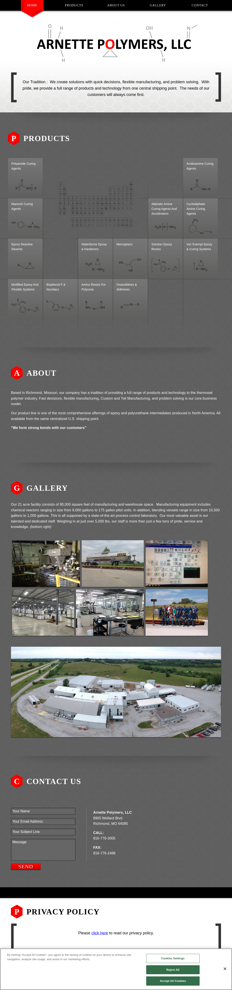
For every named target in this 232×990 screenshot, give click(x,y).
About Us (116, 5)
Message (43, 850)
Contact (200, 5)
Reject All (172, 969)
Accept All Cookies (173, 981)
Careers (116, 23)
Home (32, 5)
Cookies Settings (173, 958)
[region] (116, 969)
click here (99, 933)
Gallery (158, 5)
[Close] (225, 969)
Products (74, 5)
